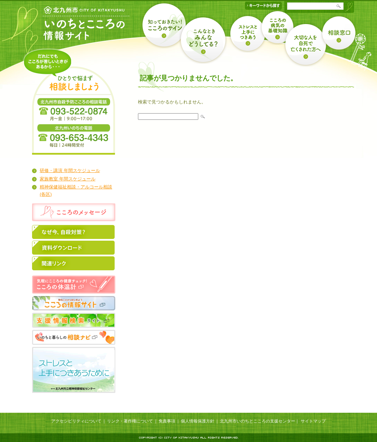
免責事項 (167, 421)
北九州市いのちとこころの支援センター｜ (259, 421)
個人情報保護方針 (197, 421)
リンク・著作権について (130, 421)
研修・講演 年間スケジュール (70, 170)
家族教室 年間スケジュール (67, 178)
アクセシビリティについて (76, 421)
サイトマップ (313, 421)
